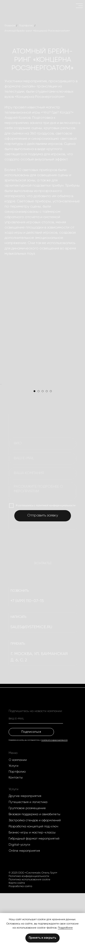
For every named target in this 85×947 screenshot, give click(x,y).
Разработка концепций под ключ (33, 880)
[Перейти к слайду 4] (47, 445)
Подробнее (65, 927)
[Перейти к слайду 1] (34, 445)
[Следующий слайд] (81, 411)
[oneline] (42, 527)
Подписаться (31, 785)
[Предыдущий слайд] (4, 411)
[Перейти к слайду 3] (43, 445)
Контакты (16, 831)
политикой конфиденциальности (54, 794)
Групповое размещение (27, 862)
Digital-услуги (19, 898)
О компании (18, 813)
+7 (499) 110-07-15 (27, 655)
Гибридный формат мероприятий (34, 892)
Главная (10, 25)
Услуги (13, 819)
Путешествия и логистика (28, 856)
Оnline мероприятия (24, 904)
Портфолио (26, 25)
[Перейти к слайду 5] (51, 445)
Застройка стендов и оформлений (35, 874)
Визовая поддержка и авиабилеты (34, 868)
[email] (42, 512)
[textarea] (42, 545)
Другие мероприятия (25, 849)
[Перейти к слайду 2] (38, 445)
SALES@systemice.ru (31, 681)
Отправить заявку (42, 569)
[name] (42, 497)
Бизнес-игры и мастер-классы (32, 886)
